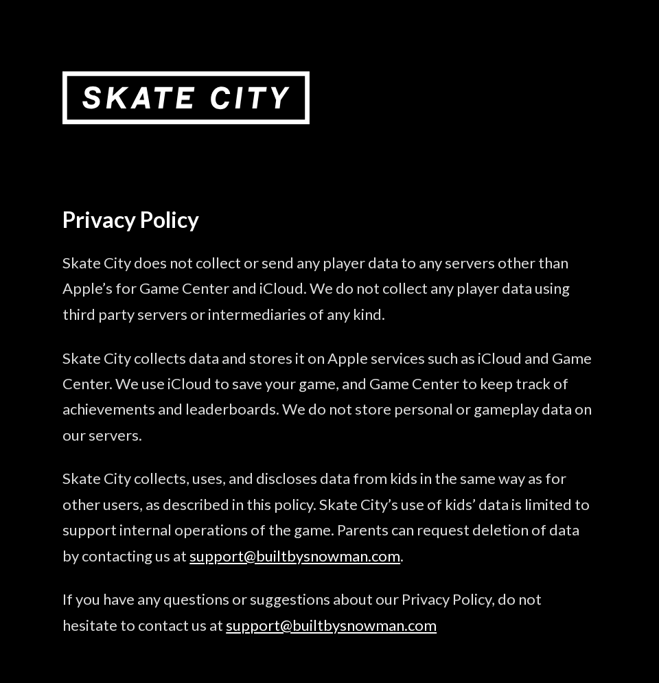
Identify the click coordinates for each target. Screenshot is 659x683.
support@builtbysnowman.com (294, 555)
